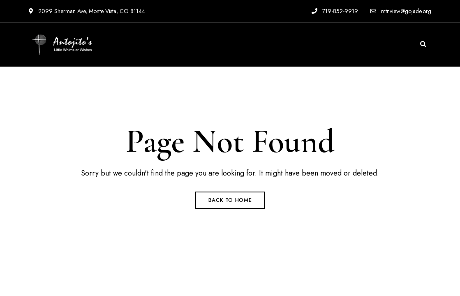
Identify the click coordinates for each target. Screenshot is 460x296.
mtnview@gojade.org (400, 11)
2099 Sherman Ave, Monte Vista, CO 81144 (87, 11)
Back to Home (230, 200)
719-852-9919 (335, 11)
